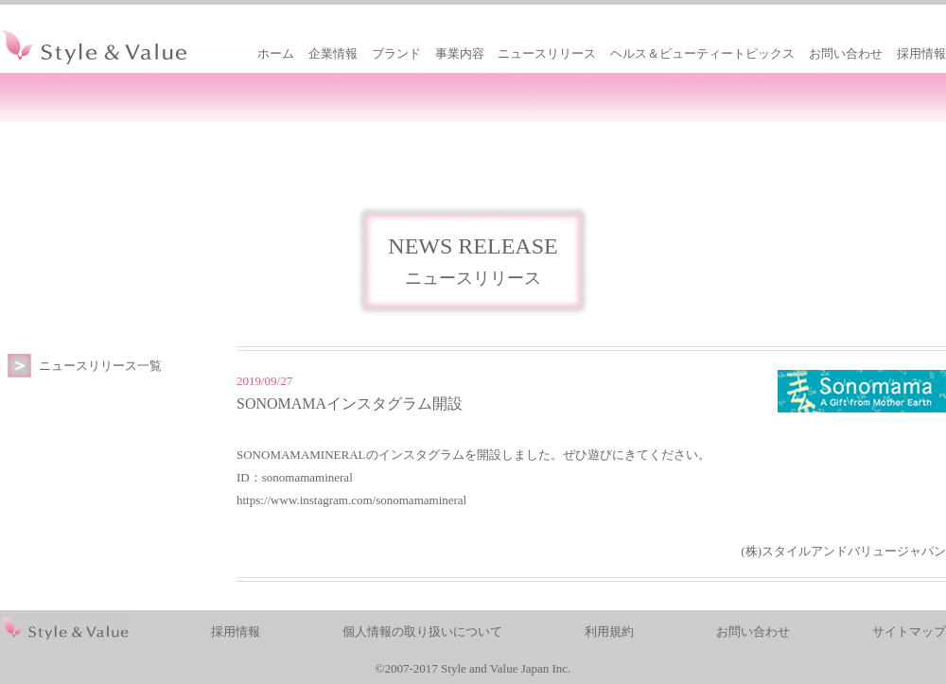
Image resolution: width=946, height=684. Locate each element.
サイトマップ (909, 631)
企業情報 (333, 53)
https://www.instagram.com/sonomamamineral (351, 500)
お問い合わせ (846, 53)
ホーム (275, 53)
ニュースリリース (547, 53)
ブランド (396, 53)
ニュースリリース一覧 (100, 366)
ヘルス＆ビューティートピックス (702, 53)
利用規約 (609, 631)
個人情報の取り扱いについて (422, 631)
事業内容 (459, 53)
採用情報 (921, 53)
